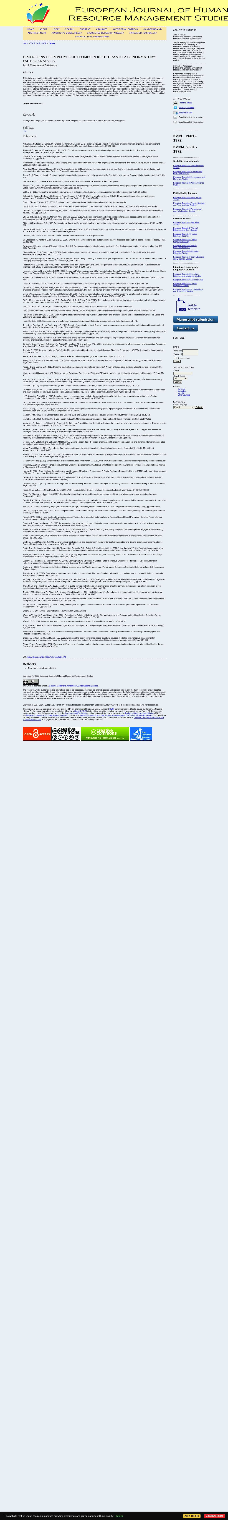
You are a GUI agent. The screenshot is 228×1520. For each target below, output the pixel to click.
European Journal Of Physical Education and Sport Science (185, 229)
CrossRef (78, 711)
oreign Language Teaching (185, 235)
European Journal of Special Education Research (185, 247)
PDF (24, 131)
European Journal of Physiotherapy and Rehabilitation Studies (187, 210)
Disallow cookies (214, 1516)
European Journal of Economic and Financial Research (187, 172)
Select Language (180, 405)
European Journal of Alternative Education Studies (186, 252)
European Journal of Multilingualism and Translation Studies (188, 290)
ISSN (111, 709)
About (43, 29)
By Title (181, 393)
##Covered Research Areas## (105, 33)
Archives (101, 29)
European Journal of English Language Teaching (185, 241)
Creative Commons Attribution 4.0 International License (73, 686)
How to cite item (185, 112)
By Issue (181, 389)
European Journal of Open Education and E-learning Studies (188, 258)
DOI (85, 711)
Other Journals (184, 395)
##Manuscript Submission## (92, 37)
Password (177, 354)
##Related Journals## (143, 33)
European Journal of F (182, 234)
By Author (182, 391)
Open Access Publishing (76, 713)
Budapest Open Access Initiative (139, 713)
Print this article (185, 103)
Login (56, 29)
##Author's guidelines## (67, 33)
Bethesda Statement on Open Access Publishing (47, 715)
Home (30, 29)
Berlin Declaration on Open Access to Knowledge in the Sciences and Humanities (116, 715)
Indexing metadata (186, 108)
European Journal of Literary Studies (188, 280)
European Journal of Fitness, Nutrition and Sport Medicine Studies (188, 204)
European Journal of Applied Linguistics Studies (185, 285)
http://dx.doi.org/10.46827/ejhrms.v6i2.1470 (46, 657)
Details (119, 1516)
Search (69, 29)
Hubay (52, 43)
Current (85, 29)
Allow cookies (191, 1516)
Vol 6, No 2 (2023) (38, 43)
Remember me (184, 358)
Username (177, 351)
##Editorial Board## (125, 29)
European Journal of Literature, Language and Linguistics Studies (187, 275)
